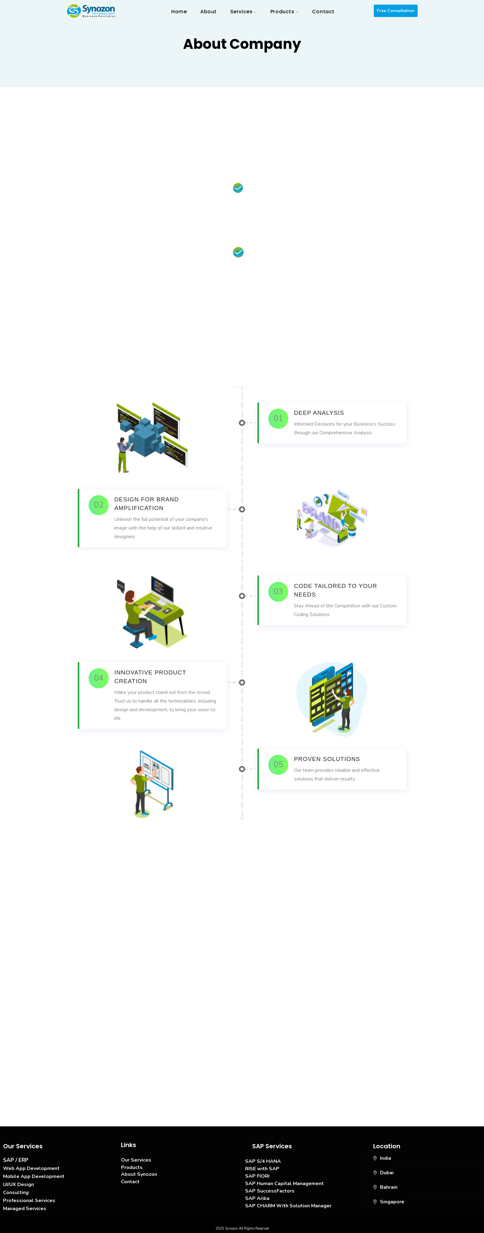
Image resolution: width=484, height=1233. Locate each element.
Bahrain (389, 1187)
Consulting (16, 1192)
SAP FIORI (257, 1176)
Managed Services (24, 1208)
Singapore (392, 1201)
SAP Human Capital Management (284, 1183)
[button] (423, 1158)
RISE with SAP (262, 1168)
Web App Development (31, 1168)
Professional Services (29, 1200)
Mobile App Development (34, 1176)
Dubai (387, 1172)
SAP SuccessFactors (269, 1191)
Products (132, 1167)
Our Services (136, 1160)
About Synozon (139, 1174)
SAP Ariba (257, 1198)
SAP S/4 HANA (263, 1161)
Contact (130, 1181)
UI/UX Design (18, 1184)
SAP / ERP (15, 1160)
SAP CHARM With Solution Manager (288, 1205)
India (385, 1158)
